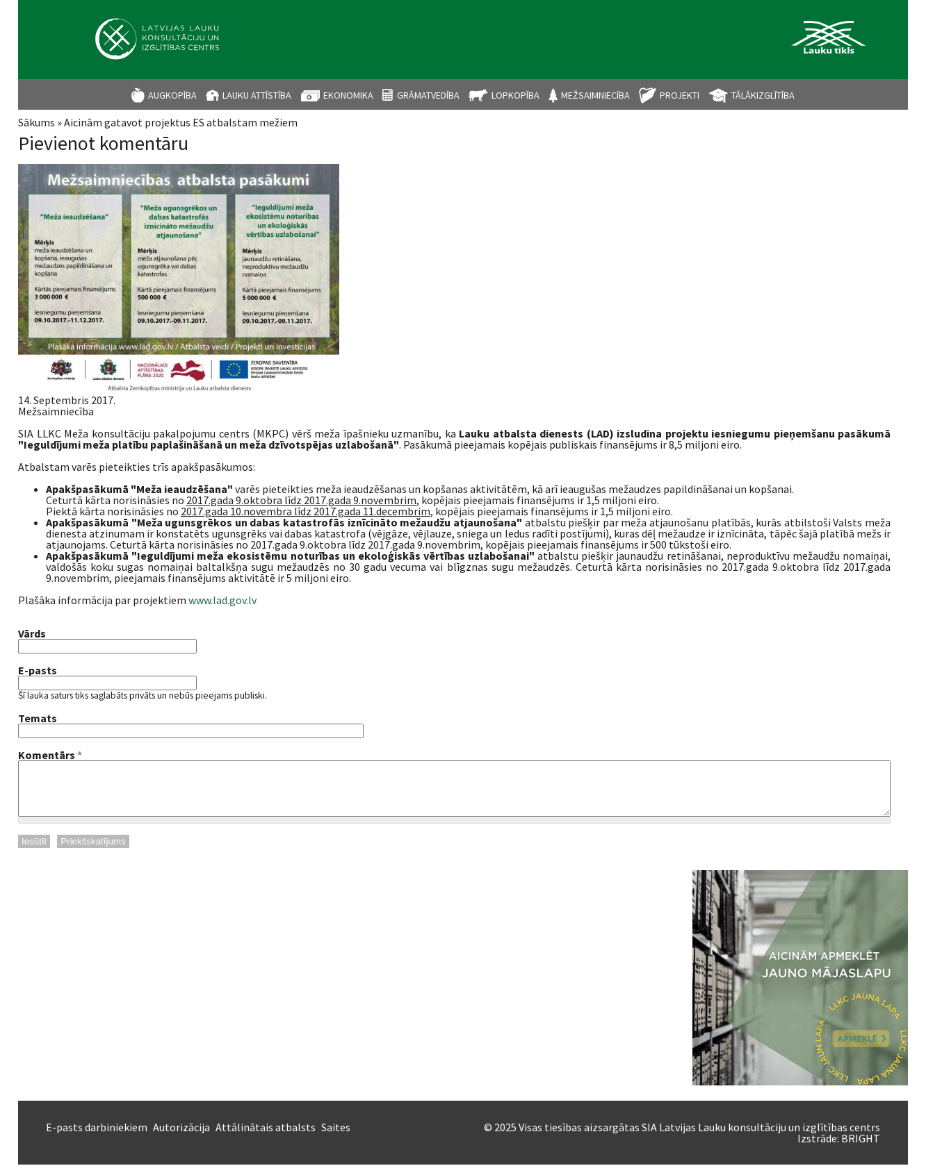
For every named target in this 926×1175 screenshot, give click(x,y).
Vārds (32, 633)
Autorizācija (181, 1137)
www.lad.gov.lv (222, 600)
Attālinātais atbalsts (266, 1137)
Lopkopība (515, 95)
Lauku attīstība (256, 95)
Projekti (679, 95)
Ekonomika (348, 95)
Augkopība (172, 95)
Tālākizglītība (763, 95)
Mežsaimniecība (595, 95)
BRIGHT (860, 1149)
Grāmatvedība (428, 95)
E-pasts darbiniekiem (96, 1137)
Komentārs (50, 754)
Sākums (36, 122)
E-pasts (37, 670)
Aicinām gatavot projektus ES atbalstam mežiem (181, 122)
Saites (335, 1137)
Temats (37, 718)
